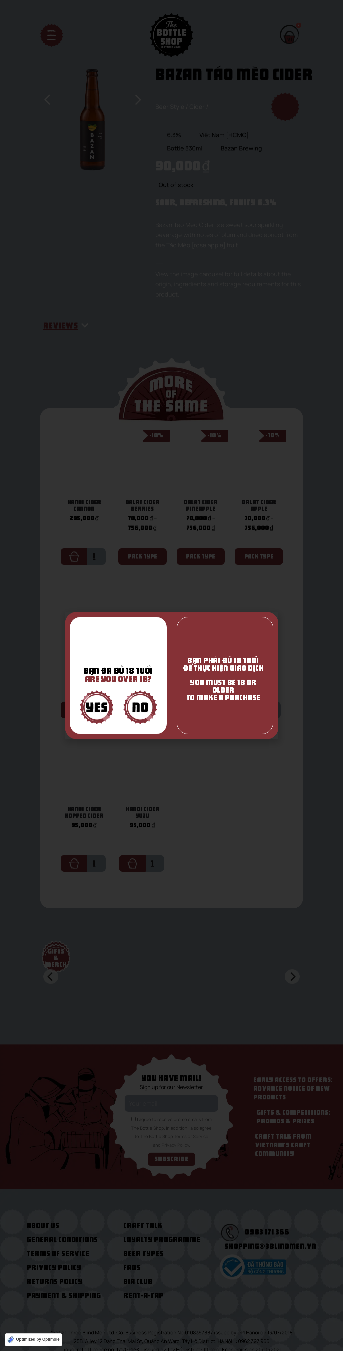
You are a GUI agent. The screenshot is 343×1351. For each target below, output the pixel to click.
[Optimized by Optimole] (33, 1339)
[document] (171, 675)
